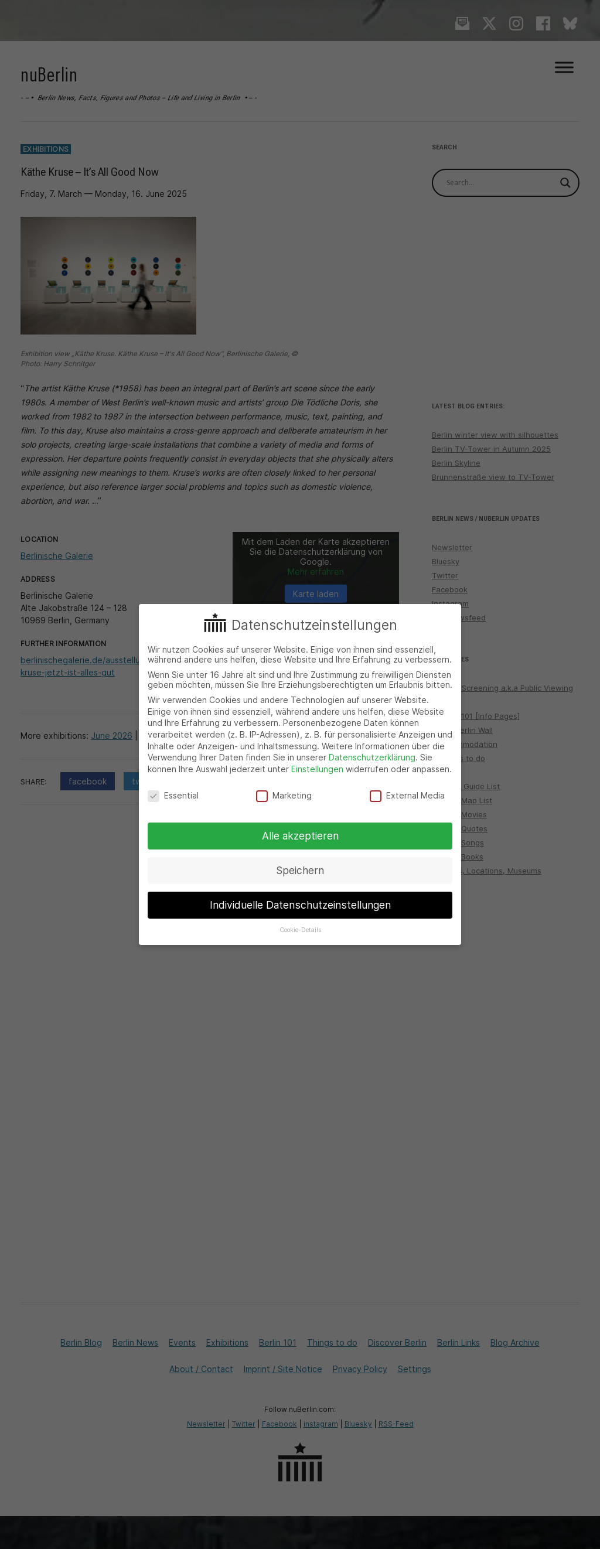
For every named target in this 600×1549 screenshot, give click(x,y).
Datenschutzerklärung (372, 757)
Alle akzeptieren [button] (300, 836)
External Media (407, 795)
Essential (173, 795)
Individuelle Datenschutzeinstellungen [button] (300, 905)
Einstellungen (317, 769)
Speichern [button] (300, 870)
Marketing (284, 795)
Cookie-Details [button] (300, 930)
